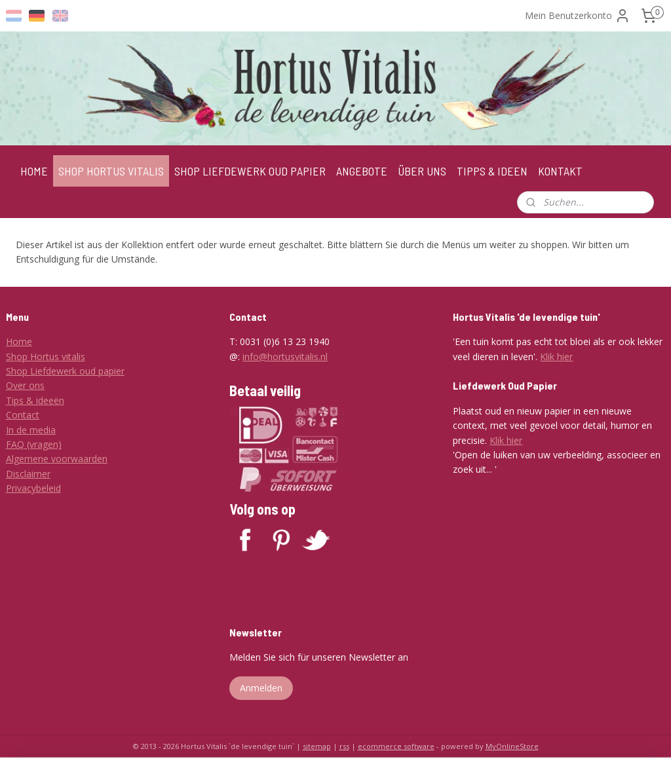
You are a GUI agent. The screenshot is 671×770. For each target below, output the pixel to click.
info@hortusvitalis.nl (285, 356)
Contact (22, 415)
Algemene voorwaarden (56, 458)
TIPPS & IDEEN (492, 171)
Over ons (25, 385)
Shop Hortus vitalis (45, 356)
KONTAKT (560, 171)
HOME (34, 171)
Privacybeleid (33, 488)
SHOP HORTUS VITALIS (111, 171)
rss (344, 746)
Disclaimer (28, 474)
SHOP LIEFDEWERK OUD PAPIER (250, 171)
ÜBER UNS (422, 171)
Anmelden (261, 688)
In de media (31, 430)
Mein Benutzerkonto (577, 16)
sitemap (317, 746)
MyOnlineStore (512, 746)
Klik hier (556, 356)
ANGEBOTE (361, 171)
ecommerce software (396, 746)
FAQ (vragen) (34, 444)
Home (19, 341)
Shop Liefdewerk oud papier (65, 371)
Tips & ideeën (35, 400)
